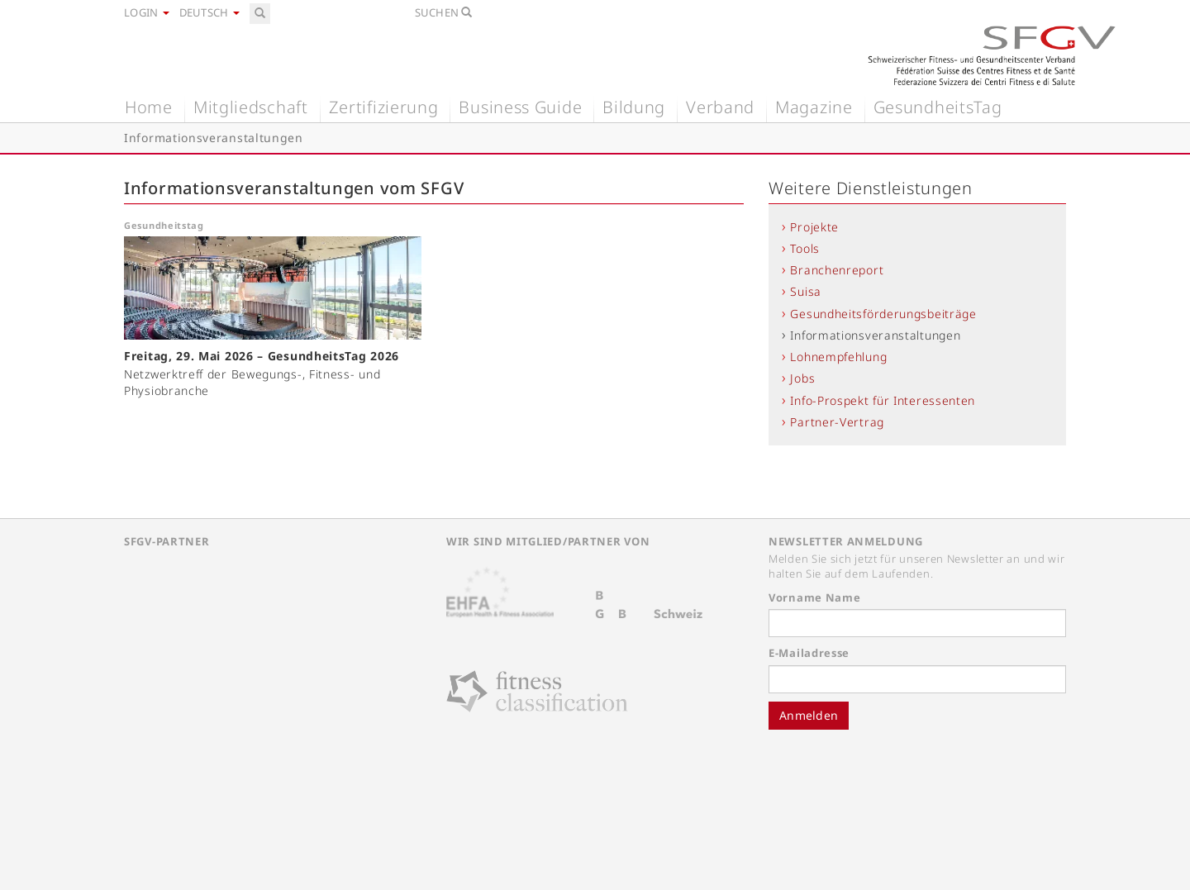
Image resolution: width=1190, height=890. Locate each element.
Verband (720, 107)
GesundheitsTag (937, 107)
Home (149, 107)
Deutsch (209, 12)
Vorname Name (814, 597)
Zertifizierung (384, 107)
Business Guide (520, 107)
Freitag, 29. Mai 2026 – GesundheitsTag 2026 (261, 356)
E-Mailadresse (809, 652)
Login (146, 12)
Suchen (444, 12)
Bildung (633, 107)
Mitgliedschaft (250, 107)
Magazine (814, 107)
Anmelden (808, 715)
